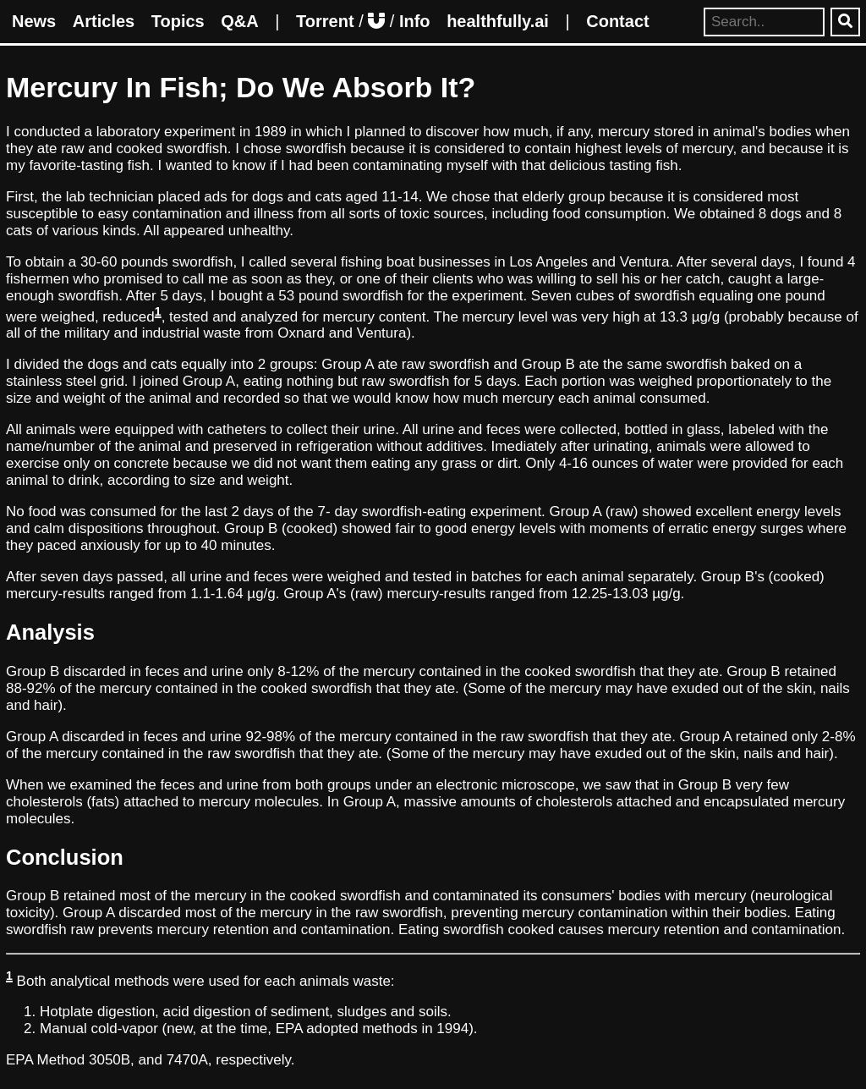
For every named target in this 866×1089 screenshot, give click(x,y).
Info (414, 21)
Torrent (325, 21)
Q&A (239, 21)
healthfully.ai (498, 21)
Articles (103, 21)
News (34, 21)
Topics (178, 21)
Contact (617, 21)
